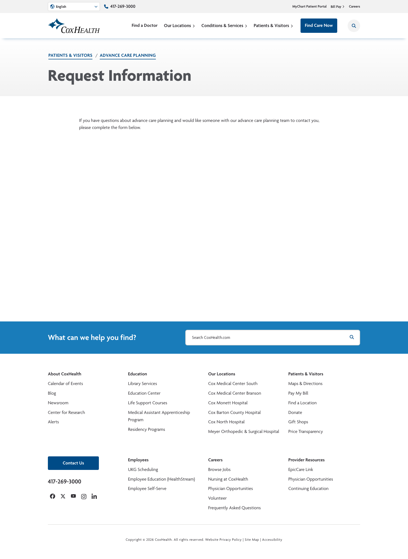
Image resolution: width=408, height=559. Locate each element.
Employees (138, 460)
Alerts (53, 422)
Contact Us (73, 463)
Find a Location (302, 403)
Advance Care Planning (128, 55)
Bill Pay (338, 6)
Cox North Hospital (226, 422)
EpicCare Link (300, 469)
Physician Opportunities (230, 488)
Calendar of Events (65, 383)
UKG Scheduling (143, 469)
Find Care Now (319, 25)
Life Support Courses (147, 403)
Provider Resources (306, 460)
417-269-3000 (122, 6)
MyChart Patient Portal (309, 6)
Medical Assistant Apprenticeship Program (159, 416)
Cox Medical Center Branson (234, 393)
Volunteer (217, 498)
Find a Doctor (145, 25)
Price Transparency (305, 431)
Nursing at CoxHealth (228, 479)
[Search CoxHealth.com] (272, 337)
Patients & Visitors (273, 25)
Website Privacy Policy (223, 540)
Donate (295, 412)
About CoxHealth (64, 374)
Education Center (144, 393)
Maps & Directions (305, 383)
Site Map (252, 540)
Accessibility (272, 540)
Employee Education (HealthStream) (161, 479)
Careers (354, 6)
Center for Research (66, 412)
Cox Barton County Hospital (234, 412)
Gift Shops (298, 422)
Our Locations (179, 25)
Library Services (142, 383)
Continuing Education (308, 488)
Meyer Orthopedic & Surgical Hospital (243, 431)
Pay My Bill (298, 393)
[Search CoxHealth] (354, 26)
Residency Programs (146, 429)
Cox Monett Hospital (227, 403)
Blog (52, 393)
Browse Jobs (219, 469)
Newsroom (58, 403)
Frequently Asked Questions (234, 508)
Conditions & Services (224, 25)
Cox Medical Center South (233, 383)
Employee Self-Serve (147, 488)
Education (137, 374)
